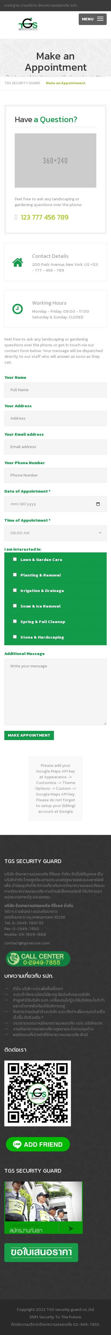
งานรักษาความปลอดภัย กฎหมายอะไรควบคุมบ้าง (53, 1029)
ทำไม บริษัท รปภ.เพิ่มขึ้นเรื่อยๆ (38, 989)
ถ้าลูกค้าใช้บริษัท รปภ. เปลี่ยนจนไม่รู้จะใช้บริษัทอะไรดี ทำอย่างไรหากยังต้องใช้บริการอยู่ (58, 1003)
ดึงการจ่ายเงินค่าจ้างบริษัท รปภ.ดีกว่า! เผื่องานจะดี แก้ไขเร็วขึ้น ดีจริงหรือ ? (59, 1015)
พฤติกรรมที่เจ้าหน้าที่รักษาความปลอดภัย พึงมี (50, 1035)
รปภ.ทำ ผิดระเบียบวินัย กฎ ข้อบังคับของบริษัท (51, 995)
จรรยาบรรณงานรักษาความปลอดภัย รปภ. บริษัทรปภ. (58, 1023)
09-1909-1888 (32, 934)
